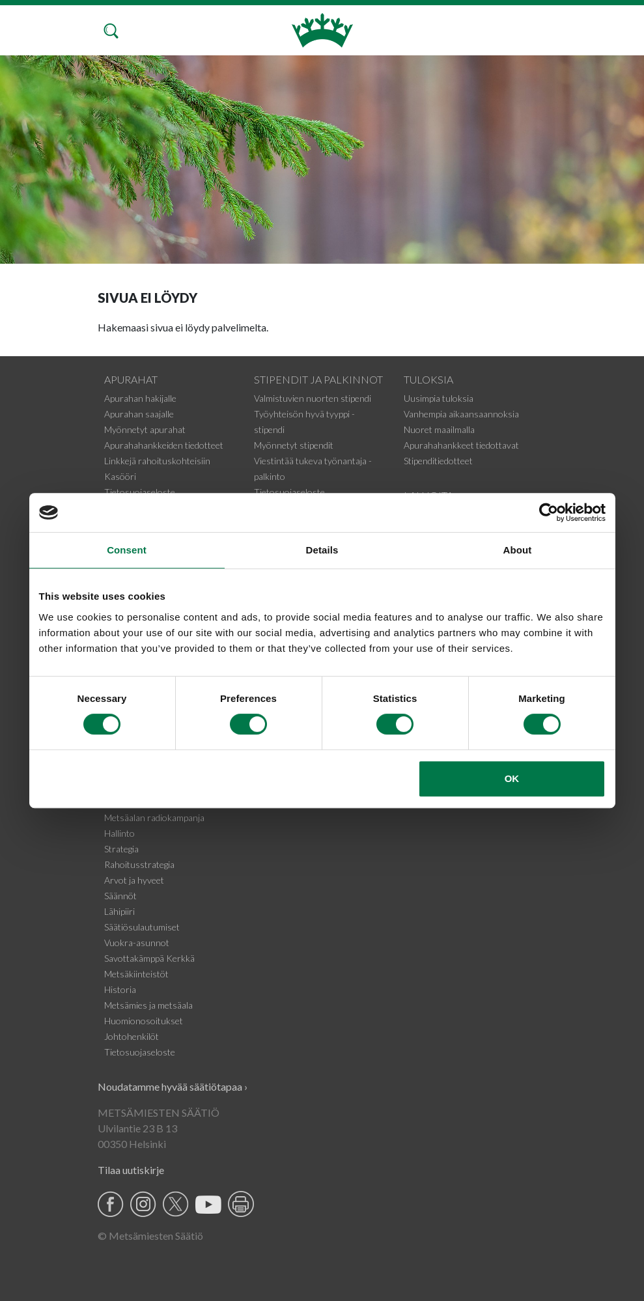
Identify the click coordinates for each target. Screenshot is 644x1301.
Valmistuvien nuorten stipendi (312, 398)
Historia (120, 989)
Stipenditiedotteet (438, 460)
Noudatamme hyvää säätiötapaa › (172, 1086)
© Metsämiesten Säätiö (150, 1235)
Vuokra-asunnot (136, 942)
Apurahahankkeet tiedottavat (461, 445)
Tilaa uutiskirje (131, 1170)
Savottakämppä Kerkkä (149, 958)
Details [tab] (322, 549)
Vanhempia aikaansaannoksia (461, 413)
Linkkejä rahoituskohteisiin (157, 460)
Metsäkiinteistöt (136, 973)
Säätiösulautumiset (142, 926)
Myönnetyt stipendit (293, 445)
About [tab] (517, 549)
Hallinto (119, 833)
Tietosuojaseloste (139, 491)
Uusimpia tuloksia (438, 398)
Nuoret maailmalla (439, 429)
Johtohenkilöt (131, 1036)
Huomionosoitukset (143, 1020)
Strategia (121, 848)
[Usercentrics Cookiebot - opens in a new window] (549, 512)
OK (512, 778)
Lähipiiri (119, 911)
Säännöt (120, 895)
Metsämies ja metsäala (148, 1005)
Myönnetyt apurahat (145, 429)
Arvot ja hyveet (134, 880)
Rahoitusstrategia (139, 864)
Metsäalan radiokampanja (154, 817)
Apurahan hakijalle (140, 398)
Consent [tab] (127, 549)
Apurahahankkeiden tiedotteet (163, 445)
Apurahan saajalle (139, 413)
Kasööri (120, 476)
